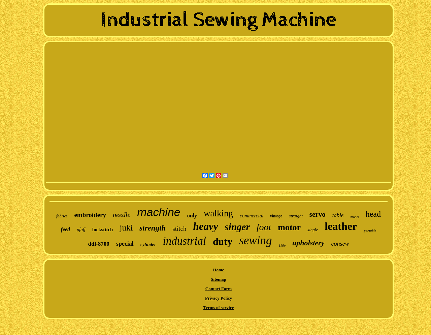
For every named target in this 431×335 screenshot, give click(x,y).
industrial (184, 241)
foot (264, 227)
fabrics (61, 216)
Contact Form (218, 288)
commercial (251, 215)
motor (289, 227)
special (125, 243)
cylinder (148, 244)
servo (317, 214)
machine (158, 212)
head (373, 214)
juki (126, 227)
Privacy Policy (218, 298)
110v (282, 245)
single (312, 229)
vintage (276, 216)
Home (218, 269)
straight (295, 215)
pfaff (81, 229)
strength (152, 228)
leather (341, 226)
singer (237, 226)
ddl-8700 (98, 244)
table (338, 215)
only (192, 215)
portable (370, 231)
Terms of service (218, 307)
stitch (179, 228)
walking (218, 213)
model (355, 217)
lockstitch (102, 229)
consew (340, 243)
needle (121, 214)
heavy (205, 226)
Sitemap (218, 279)
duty (222, 241)
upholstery (308, 243)
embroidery (90, 214)
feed (65, 229)
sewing (255, 240)
